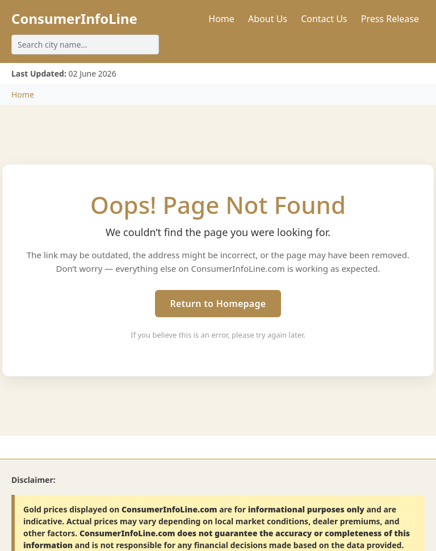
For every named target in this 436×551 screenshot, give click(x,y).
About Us (267, 18)
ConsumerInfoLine (74, 18)
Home (221, 18)
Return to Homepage (218, 303)
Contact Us (324, 18)
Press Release (390, 18)
